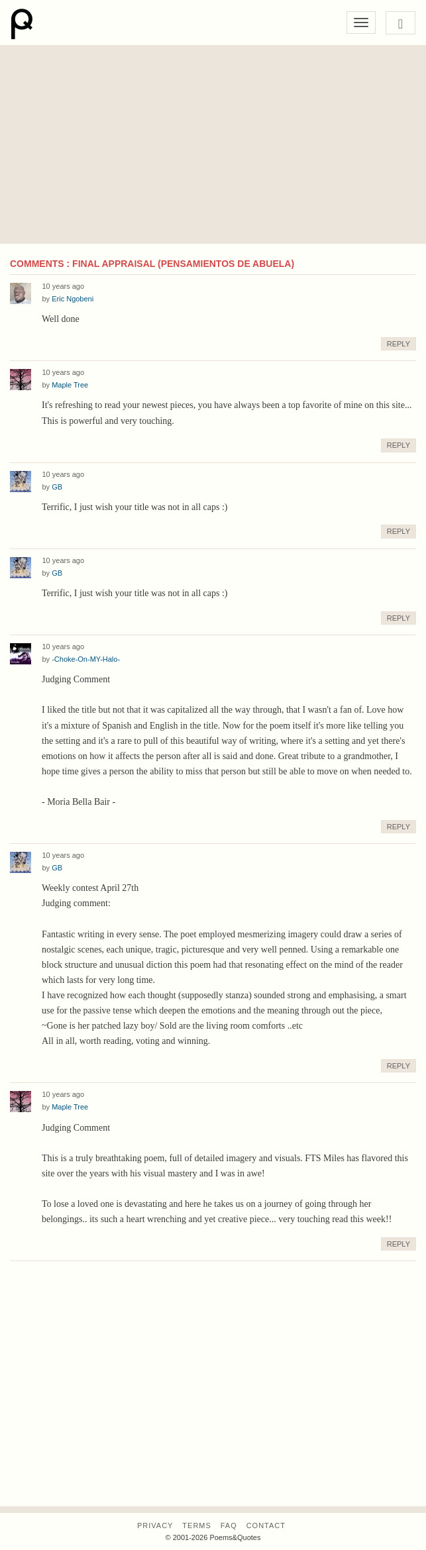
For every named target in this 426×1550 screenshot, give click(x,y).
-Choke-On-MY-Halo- (86, 659)
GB (57, 487)
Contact (266, 1525)
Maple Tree (70, 385)
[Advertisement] (213, 144)
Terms (196, 1525)
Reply (398, 344)
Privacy (155, 1525)
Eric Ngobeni (72, 299)
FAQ (229, 1525)
